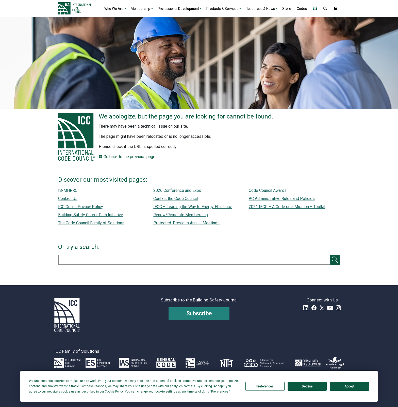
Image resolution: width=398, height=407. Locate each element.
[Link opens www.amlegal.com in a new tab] (335, 363)
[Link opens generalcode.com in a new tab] (166, 363)
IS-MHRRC (67, 190)
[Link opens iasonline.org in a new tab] (133, 363)
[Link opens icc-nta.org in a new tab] (226, 363)
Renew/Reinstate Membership (180, 214)
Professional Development (178, 9)
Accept (349, 386)
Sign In (335, 8)
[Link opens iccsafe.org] (67, 363)
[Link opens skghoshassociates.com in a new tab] (197, 363)
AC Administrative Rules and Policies (282, 198)
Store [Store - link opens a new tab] (286, 9)
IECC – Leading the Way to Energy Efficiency (192, 206)
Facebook (314, 307)
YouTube (330, 307)
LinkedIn (306, 307)
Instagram (338, 307)
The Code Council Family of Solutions (91, 223)
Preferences (265, 386)
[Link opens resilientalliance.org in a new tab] (265, 363)
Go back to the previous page (129, 156)
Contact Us (67, 198)
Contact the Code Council (175, 198)
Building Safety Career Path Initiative (90, 214)
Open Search (325, 8)
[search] (197, 260)
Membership (140, 9)
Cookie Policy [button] (114, 391)
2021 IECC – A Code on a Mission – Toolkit (287, 206)
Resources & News (260, 9)
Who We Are (113, 9)
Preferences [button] (219, 391)
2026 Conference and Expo (177, 190)
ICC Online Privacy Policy (80, 206)
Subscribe (199, 313)
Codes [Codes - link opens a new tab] (302, 9)
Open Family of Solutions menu (315, 8)
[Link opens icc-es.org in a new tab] (98, 363)
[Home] (78, 8)
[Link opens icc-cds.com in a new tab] (308, 363)
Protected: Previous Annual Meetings (186, 223)
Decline (307, 386)
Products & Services (222, 9)
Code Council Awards (268, 190)
